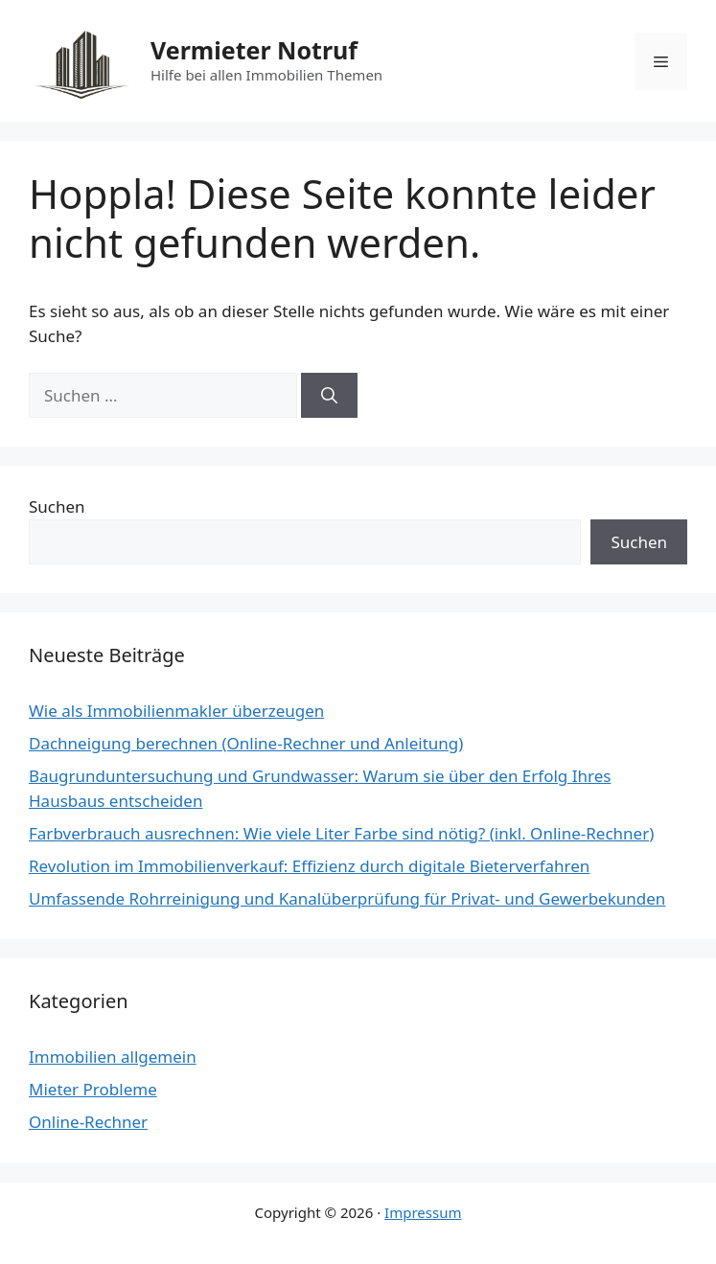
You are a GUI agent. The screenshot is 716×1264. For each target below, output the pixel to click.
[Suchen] (329, 396)
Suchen (57, 506)
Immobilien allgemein (112, 1057)
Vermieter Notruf (254, 50)
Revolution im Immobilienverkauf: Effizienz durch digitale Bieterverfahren (309, 866)
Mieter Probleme (93, 1089)
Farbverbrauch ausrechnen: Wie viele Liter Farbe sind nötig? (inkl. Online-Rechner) (341, 833)
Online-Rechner (88, 1122)
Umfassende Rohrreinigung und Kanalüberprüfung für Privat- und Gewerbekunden (347, 898)
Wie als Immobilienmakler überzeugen (176, 711)
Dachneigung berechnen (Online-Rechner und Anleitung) (246, 743)
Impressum (422, 1212)
